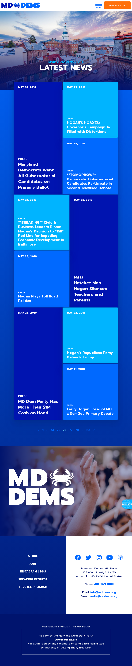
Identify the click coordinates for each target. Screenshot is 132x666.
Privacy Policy (81, 627)
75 (58, 430)
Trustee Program (33, 586)
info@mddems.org (103, 593)
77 (71, 430)
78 (77, 430)
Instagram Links (33, 571)
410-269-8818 (104, 585)
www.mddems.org (66, 640)
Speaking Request (33, 579)
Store (33, 556)
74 (52, 430)
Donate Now (117, 5)
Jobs (33, 563)
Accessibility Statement (56, 627)
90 (88, 430)
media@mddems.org (103, 597)
